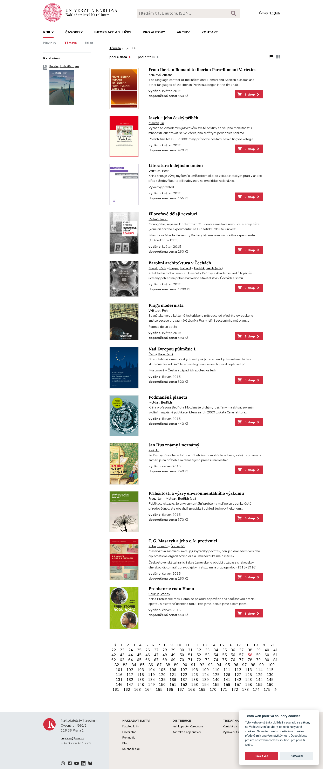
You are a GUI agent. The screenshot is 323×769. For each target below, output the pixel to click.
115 (270, 669)
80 (267, 659)
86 (151, 664)
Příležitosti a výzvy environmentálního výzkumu (196, 493)
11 (187, 645)
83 (125, 664)
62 (113, 659)
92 (202, 664)
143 (248, 679)
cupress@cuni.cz (72, 738)
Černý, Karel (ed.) (161, 354)
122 (183, 674)
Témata (70, 43)
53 (207, 654)
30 (182, 650)
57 (241, 654)
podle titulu (148, 57)
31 (190, 650)
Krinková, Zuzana (160, 75)
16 (230, 645)
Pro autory (154, 32)
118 (140, 674)
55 (224, 654)
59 (258, 654)
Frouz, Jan (155, 498)
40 (267, 650)
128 (248, 674)
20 (264, 645)
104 (151, 669)
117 (129, 674)
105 (162, 669)
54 (216, 654)
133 (140, 679)
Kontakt (209, 32)
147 (129, 684)
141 (227, 679)
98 (253, 664)
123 (194, 674)
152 (183, 684)
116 (119, 674)
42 (113, 654)
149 (151, 684)
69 (173, 659)
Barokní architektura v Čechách (180, 263)
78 (250, 659)
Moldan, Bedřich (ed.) (181, 498)
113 (248, 669)
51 (190, 654)
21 (272, 645)
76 (233, 659)
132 (129, 679)
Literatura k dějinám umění (176, 165)
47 (156, 654)
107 (183, 669)
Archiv (183, 32)
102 (129, 669)
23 (122, 650)
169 (202, 689)
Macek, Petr (157, 268)
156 (227, 684)
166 (169, 689)
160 (270, 684)
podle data (119, 57)
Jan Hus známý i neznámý (174, 445)
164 (148, 689)
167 (180, 689)
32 (199, 650)
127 (237, 674)
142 (237, 679)
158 (248, 684)
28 (165, 650)
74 (216, 659)
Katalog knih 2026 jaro (64, 85)
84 (134, 664)
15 (221, 645)
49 (173, 654)
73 (207, 659)
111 (227, 669)
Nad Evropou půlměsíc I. (172, 349)
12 (196, 645)
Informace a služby (112, 32)
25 (139, 650)
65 (139, 659)
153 (194, 684)
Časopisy (74, 32)
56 (233, 654)
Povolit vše (261, 755)
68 (165, 659)
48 (165, 654)
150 (162, 684)
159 (259, 684)
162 (126, 689)
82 (117, 664)
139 (205, 679)
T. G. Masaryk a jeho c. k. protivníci (183, 541)
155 (216, 684)
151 (173, 684)
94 (219, 664)
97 (244, 664)
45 (139, 654)
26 (147, 650)
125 (216, 674)
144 (259, 679)
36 (233, 650)
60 (267, 654)
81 (275, 659)
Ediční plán (129, 732)
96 (236, 664)
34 (216, 650)
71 (190, 659)
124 (205, 674)
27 (156, 650)
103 (140, 669)
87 (159, 664)
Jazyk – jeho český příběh (173, 117)
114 (259, 669)
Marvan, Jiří (156, 123)
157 (237, 684)
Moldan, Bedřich (160, 402)
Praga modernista (166, 305)
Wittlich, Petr (159, 171)
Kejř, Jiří (154, 450)
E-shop (249, 94)
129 (259, 674)
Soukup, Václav (159, 594)
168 (191, 689)
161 (115, 689)
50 (182, 654)
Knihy (48, 32)
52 (199, 654)
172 (234, 689)
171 (223, 689)
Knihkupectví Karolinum (188, 726)
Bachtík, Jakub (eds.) (208, 268)
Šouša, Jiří (178, 546)
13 (204, 645)
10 (179, 645)
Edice (89, 43)
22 (113, 650)
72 (199, 659)
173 (245, 689)
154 (205, 684)
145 (270, 679)
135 (162, 679)
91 (193, 664)
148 (140, 684)
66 (147, 659)
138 (194, 679)
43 (122, 654)
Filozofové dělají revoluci (173, 214)
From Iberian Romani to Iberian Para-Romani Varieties (202, 69)
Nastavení (297, 755)
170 (213, 689)
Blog (125, 743)
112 (237, 669)
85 (142, 664)
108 (194, 669)
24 (130, 650)
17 (238, 645)
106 (173, 669)
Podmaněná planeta (168, 397)
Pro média (128, 738)
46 (147, 654)
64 (130, 659)
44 (130, 654)
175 (267, 689)
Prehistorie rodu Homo (171, 588)
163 (137, 689)
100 (271, 664)
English (275, 13)
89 (176, 664)
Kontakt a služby (234, 726)
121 (173, 674)
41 (275, 650)
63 (122, 659)
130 (270, 674)
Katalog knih (130, 726)
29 (173, 650)
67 (156, 659)
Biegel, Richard (180, 268)
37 (241, 650)
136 (173, 679)
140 (216, 679)
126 (227, 674)
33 (207, 650)
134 (151, 679)
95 (227, 664)
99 (261, 664)
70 (182, 659)
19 (255, 645)
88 (168, 664)
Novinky (49, 43)
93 (210, 664)
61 (275, 654)
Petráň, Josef (158, 219)
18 (247, 645)
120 (162, 674)
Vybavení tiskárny (234, 732)
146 (119, 684)
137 (183, 679)
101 (119, 669)
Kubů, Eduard (158, 546)
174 (256, 689)
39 (258, 650)
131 (119, 679)
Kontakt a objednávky (187, 732)
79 (258, 659)
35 (224, 650)
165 (159, 689)
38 (250, 650)
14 (213, 645)
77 (241, 659)
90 (185, 664)
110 (216, 669)
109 (205, 669)
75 (224, 659)
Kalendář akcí (131, 749)
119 (151, 674)
